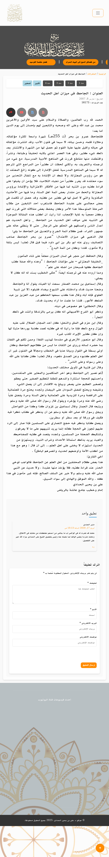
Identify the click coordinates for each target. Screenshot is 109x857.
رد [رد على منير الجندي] (93, 547)
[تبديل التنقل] (97, 13)
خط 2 (70, 83)
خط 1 (81, 83)
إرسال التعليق (89, 665)
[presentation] (65, 654)
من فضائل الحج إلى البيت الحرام (83, 62)
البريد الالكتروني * (88, 623)
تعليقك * (92, 583)
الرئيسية (102, 74)
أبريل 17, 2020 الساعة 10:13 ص (79, 528)
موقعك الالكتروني (88, 637)
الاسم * (93, 609)
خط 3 (59, 83)
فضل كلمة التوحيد (43, 62)
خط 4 (47, 83)
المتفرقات (91, 74)
